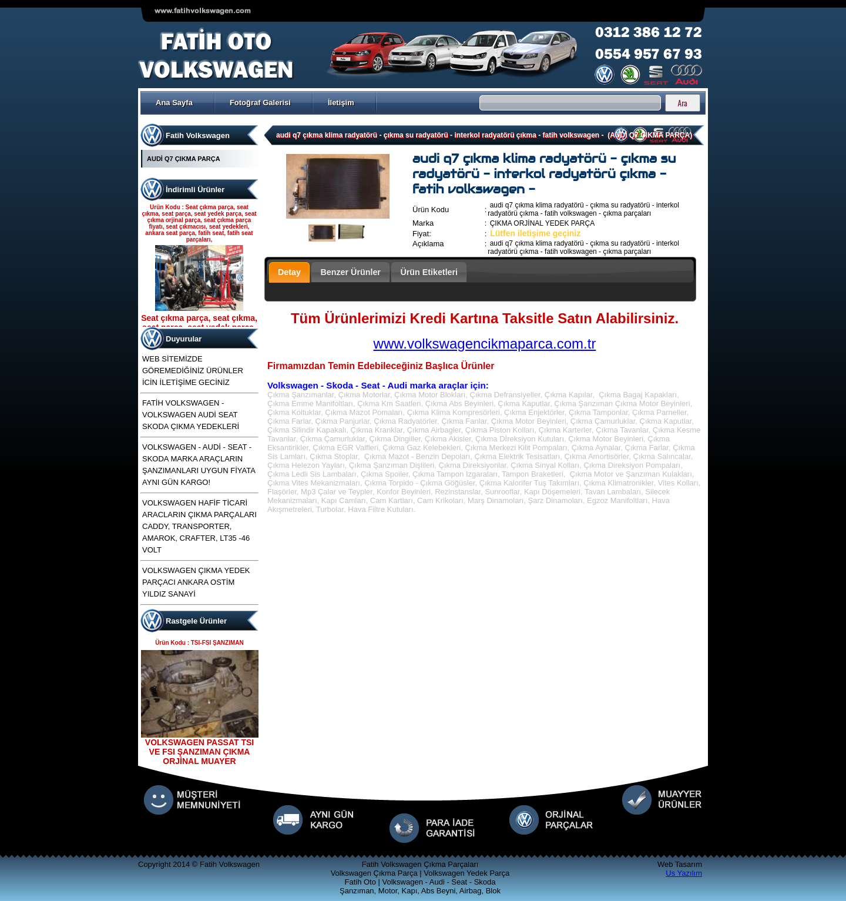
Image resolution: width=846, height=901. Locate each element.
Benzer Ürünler (350, 272)
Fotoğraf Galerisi (260, 102)
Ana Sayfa (174, 102)
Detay (289, 272)
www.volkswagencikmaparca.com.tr (485, 343)
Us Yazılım (684, 873)
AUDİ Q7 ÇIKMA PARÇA (183, 158)
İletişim (341, 102)
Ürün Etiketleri (429, 272)
